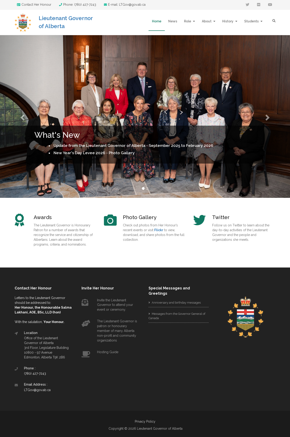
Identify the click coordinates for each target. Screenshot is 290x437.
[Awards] (64, 217)
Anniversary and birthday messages (175, 302)
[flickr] (259, 5)
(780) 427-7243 (35, 373)
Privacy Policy (145, 421)
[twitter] (247, 5)
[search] (274, 20)
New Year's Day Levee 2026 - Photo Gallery (94, 153)
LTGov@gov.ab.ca (37, 390)
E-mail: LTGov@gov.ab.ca (125, 4)
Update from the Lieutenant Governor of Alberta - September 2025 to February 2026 (133, 145)
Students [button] (251, 21)
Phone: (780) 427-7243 (77, 4)
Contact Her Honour (34, 4)
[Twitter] (243, 217)
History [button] (228, 21)
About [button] (207, 21)
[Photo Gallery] (154, 217)
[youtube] (270, 5)
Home (156, 21)
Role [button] (188, 21)
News (172, 21)
